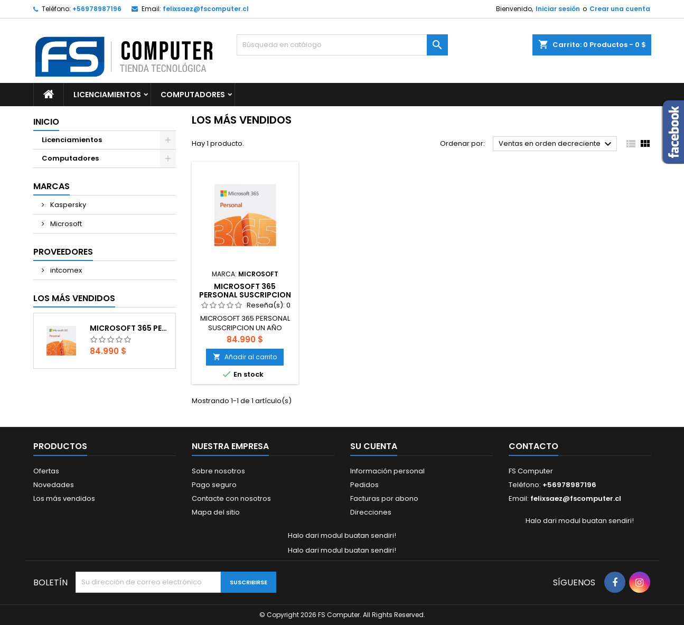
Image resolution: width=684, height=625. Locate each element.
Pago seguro (214, 485)
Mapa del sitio (216, 512)
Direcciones (370, 512)
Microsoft (65, 224)
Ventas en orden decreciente (556, 144)
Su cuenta (373, 446)
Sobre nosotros (218, 471)
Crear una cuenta (619, 8)
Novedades (53, 485)
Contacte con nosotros (231, 498)
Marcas (51, 186)
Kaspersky (67, 205)
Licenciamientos (107, 94)
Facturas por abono (384, 498)
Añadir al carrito (245, 356)
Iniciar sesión (558, 8)
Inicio (46, 122)
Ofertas (46, 471)
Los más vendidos (74, 298)
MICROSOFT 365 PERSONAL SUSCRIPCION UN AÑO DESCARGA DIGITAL (130, 328)
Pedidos (364, 485)
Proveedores (63, 252)
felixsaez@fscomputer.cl (206, 8)
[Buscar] (342, 44)
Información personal (387, 471)
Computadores (193, 94)
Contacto (533, 446)
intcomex (65, 270)
